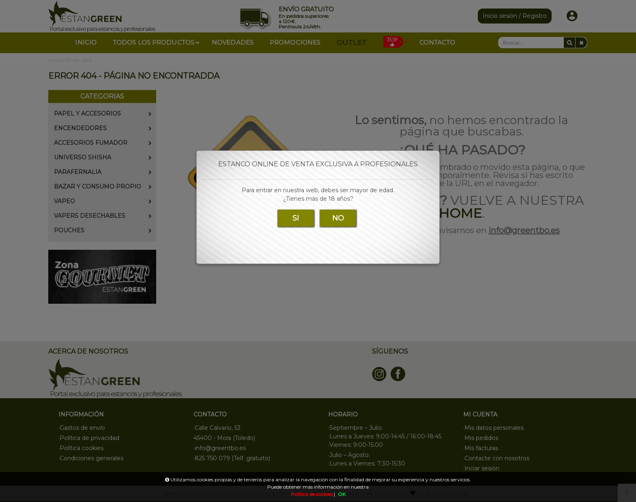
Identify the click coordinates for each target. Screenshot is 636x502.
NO (338, 218)
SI (295, 218)
